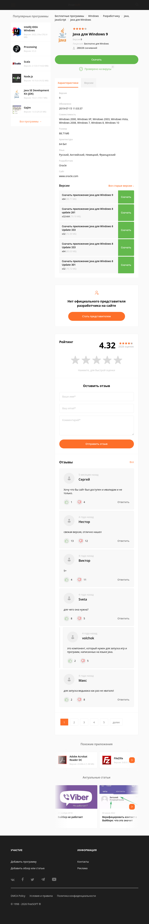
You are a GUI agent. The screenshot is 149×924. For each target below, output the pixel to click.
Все (132, 462)
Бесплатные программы (69, 16)
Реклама (82, 868)
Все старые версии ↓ (121, 185)
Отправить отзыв (97, 444)
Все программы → (31, 121)
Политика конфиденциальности (76, 895)
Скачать (96, 59)
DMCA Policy (18, 895)
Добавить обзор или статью (28, 868)
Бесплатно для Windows (96, 43)
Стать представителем (96, 316)
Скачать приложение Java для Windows (87, 195)
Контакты (83, 861)
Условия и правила (41, 895)
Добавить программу (24, 861)
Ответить (123, 502)
